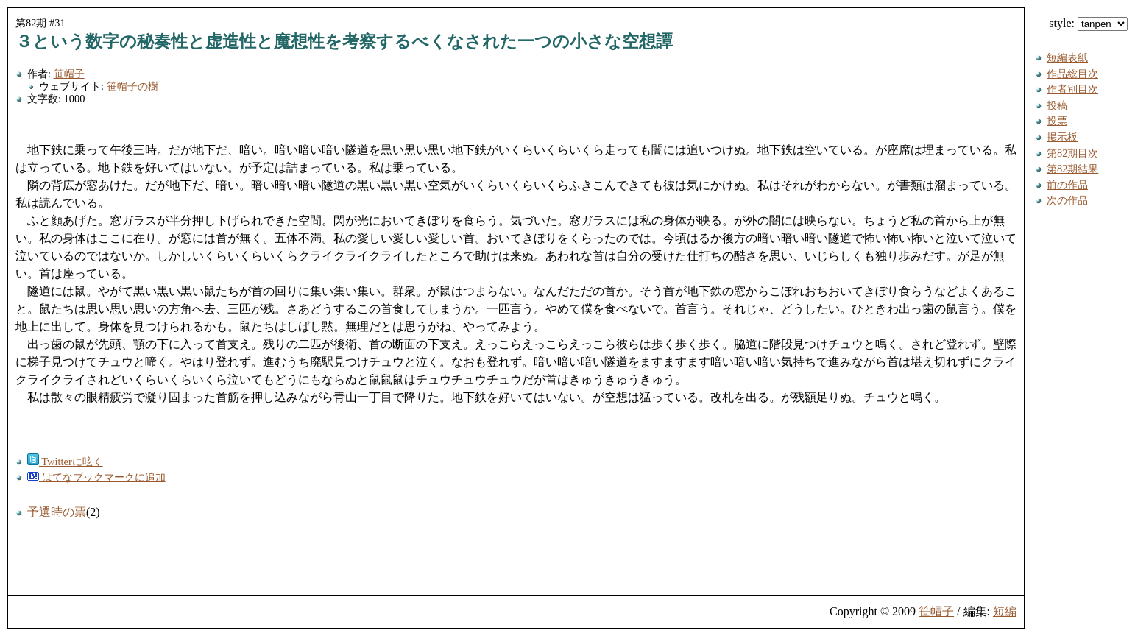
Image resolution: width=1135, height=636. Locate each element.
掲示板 (1062, 137)
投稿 (1057, 105)
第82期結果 (1072, 168)
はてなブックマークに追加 (96, 477)
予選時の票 (56, 512)
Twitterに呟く (65, 461)
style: (1088, 23)
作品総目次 (1072, 74)
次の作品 (1067, 200)
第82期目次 (1072, 153)
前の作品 (1067, 185)
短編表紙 (1067, 57)
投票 (1057, 121)
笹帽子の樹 (132, 86)
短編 (1004, 611)
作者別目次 (1072, 89)
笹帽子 (69, 74)
